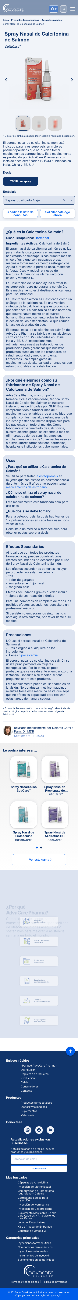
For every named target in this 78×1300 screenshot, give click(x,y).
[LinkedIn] (50, 1130)
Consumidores (29, 1086)
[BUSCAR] (63, 9)
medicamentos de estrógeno (26, 487)
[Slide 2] (41, 847)
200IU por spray (20, 181)
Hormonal (42, 238)
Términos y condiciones (25, 1281)
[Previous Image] (6, 79)
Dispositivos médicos (34, 1107)
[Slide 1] (37, 847)
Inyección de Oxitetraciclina (35, 1208)
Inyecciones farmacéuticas (34, 1243)
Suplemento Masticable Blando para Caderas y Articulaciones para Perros (37, 1216)
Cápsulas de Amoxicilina (33, 1182)
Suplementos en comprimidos (36, 1259)
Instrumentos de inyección (34, 1255)
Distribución (28, 1069)
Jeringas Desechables (31, 1222)
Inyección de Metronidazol (34, 1186)
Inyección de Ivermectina (33, 1204)
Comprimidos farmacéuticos (35, 1247)
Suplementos (29, 1111)
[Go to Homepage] (12, 8)
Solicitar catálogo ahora (57, 213)
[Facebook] (39, 1130)
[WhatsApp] (27, 1130)
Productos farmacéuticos (36, 1102)
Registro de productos (34, 1074)
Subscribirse (39, 1168)
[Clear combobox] (64, 200)
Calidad (25, 1082)
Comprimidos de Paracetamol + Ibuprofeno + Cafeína (37, 1192)
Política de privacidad (55, 1281)
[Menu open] (72, 9)
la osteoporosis (47, 476)
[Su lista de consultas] (53, 9)
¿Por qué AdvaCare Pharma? (39, 1065)
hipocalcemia (28, 655)
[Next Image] (71, 79)
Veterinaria (27, 1115)
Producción (28, 1078)
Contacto (26, 1090)
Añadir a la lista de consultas (20, 213)
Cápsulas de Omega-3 (32, 1230)
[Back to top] (70, 1051)
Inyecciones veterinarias (33, 1251)
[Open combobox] (39, 200)
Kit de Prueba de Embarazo (35, 1226)
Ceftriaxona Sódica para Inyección (33, 1199)
